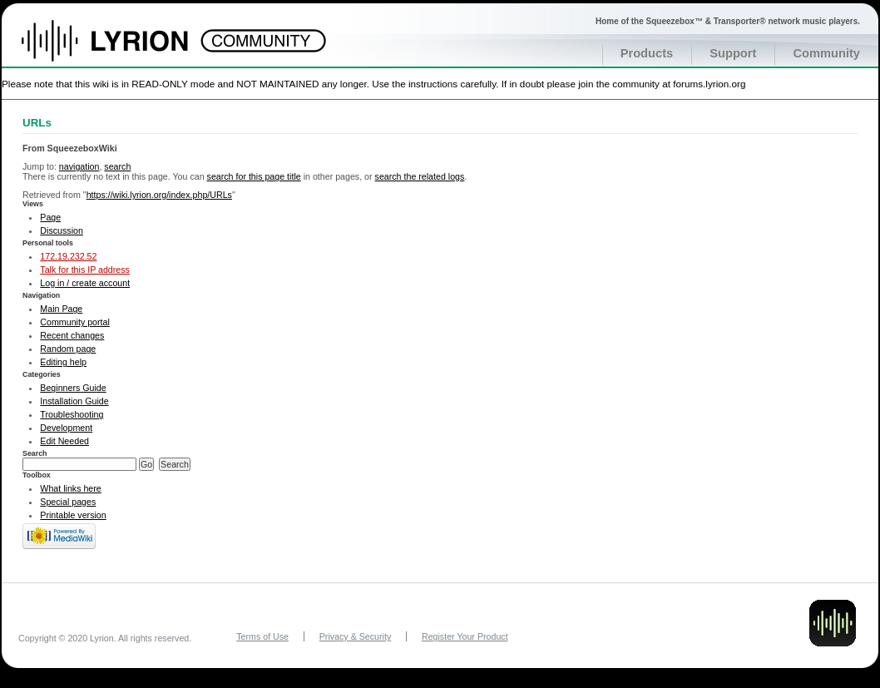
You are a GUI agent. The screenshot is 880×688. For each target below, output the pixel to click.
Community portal (75, 322)
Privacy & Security (355, 636)
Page (50, 217)
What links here (70, 488)
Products (647, 53)
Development (66, 428)
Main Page (61, 309)
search (117, 166)
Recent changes (72, 335)
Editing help (63, 362)
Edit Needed (64, 441)
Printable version (73, 515)
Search (34, 453)
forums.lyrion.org (709, 83)
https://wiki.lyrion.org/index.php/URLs (159, 195)
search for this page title (254, 176)
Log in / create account (85, 283)
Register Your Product (465, 636)
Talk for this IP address (85, 270)
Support (732, 53)
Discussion (61, 230)
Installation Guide (74, 401)
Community (826, 53)
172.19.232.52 (68, 256)
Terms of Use (262, 636)
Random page (68, 349)
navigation (79, 166)
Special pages (68, 502)
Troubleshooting (71, 414)
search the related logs (420, 176)
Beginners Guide (73, 388)
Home (123, 49)
